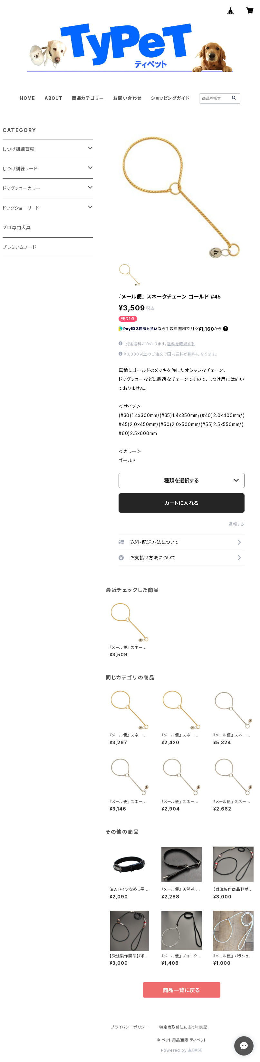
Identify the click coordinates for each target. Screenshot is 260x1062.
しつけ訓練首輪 (19, 149)
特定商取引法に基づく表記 (183, 1027)
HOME (27, 98)
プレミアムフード (19, 247)
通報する (237, 524)
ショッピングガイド (170, 98)
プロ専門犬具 (17, 227)
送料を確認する (181, 343)
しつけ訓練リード (20, 168)
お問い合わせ (127, 98)
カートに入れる (181, 503)
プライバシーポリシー (130, 1027)
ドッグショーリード (21, 208)
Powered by (181, 1050)
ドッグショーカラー (22, 188)
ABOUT (53, 98)
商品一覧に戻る (181, 990)
